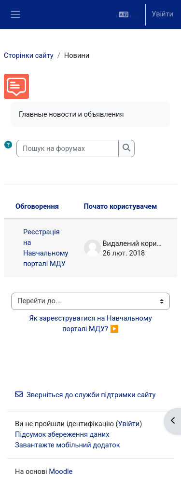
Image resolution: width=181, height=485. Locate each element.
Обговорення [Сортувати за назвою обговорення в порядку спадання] (37, 206)
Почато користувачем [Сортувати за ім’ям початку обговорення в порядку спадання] (120, 206)
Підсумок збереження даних (62, 434)
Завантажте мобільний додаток (67, 445)
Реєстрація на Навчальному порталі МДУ (46, 248)
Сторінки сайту (29, 55)
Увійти (162, 14)
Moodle (60, 471)
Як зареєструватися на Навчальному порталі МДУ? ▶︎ (91, 323)
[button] (127, 14)
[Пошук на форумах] (67, 148)
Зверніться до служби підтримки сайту (85, 395)
